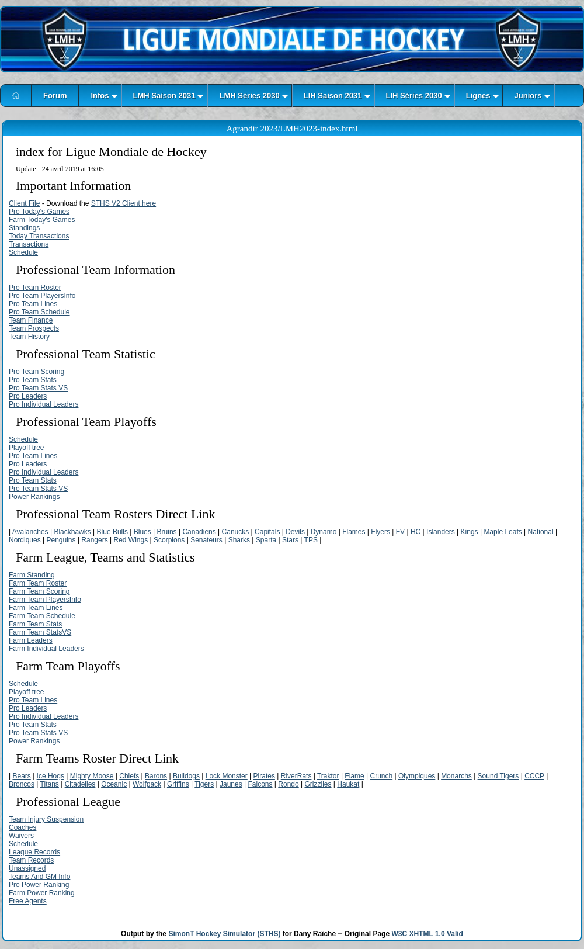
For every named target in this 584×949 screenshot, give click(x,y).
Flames (353, 532)
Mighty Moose (92, 776)
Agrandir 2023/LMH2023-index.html (292, 128)
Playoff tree (26, 448)
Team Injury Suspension (46, 819)
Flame (354, 776)
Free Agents (28, 901)
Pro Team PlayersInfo (42, 296)
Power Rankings (34, 497)
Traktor (328, 776)
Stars (290, 540)
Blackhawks (72, 532)
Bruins (167, 532)
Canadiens (198, 532)
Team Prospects (34, 328)
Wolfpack (147, 784)
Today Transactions (39, 236)
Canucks (235, 532)
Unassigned (27, 868)
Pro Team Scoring (36, 372)
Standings (24, 228)
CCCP (534, 776)
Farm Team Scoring (39, 591)
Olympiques (416, 776)
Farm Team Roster (38, 583)
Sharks (239, 540)
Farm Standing (32, 575)
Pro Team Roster (35, 287)
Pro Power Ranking (39, 885)
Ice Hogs (50, 776)
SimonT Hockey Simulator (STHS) (224, 934)
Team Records (31, 860)
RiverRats (296, 776)
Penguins (61, 540)
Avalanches (30, 532)
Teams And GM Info (39, 876)
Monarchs (456, 776)
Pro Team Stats (33, 380)
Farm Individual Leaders (46, 649)
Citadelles (80, 784)
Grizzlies (317, 784)
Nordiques (25, 540)
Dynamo (324, 532)
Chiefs (129, 776)
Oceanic (114, 784)
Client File (24, 203)
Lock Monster (227, 776)
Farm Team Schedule (42, 616)
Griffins (178, 784)
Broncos (21, 784)
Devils (295, 532)
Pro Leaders (28, 396)
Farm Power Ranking (42, 893)
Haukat (348, 784)
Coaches (22, 827)
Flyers (380, 532)
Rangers (94, 540)
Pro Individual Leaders (43, 404)
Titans (49, 784)
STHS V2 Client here (123, 203)
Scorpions (169, 540)
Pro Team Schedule (39, 312)
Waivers (21, 836)
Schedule (23, 252)
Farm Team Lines (35, 608)
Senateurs (206, 540)
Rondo (288, 784)
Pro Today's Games (39, 211)
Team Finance (31, 320)
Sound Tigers (498, 776)
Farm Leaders (31, 640)
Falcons (260, 784)
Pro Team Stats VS (38, 388)
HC (415, 532)
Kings (469, 532)
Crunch (381, 776)
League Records (34, 852)
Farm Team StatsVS (40, 632)
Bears (21, 776)
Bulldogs (186, 776)
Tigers (204, 784)
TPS (311, 540)
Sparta (266, 540)
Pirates (264, 776)
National (541, 532)
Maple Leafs (503, 532)
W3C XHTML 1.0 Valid (427, 934)
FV (400, 532)
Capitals (267, 532)
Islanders (440, 532)
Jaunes (231, 784)
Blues (142, 532)
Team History (29, 337)
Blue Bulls (112, 532)
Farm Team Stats (35, 624)
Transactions (28, 244)
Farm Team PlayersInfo (45, 599)
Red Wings (131, 540)
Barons (156, 776)
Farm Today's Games (42, 220)
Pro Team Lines (33, 304)
